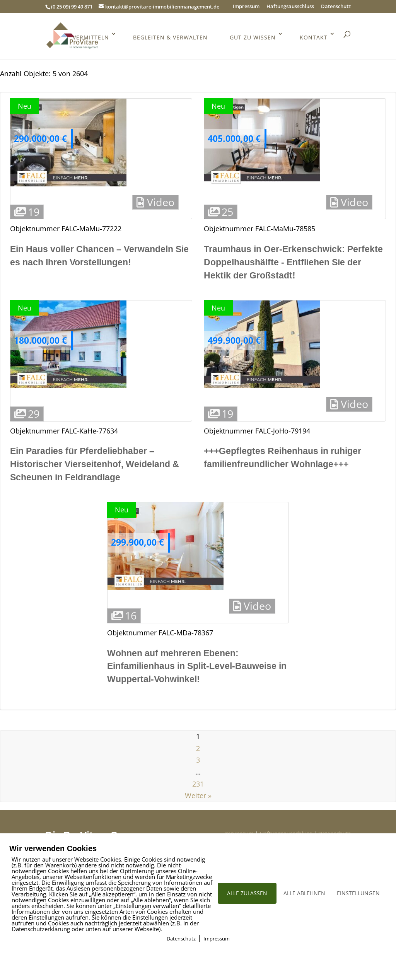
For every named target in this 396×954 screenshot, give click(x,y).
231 (198, 783)
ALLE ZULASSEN (247, 893)
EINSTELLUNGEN (358, 893)
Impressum (246, 7)
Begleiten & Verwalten (170, 37)
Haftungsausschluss (290, 7)
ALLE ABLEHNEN (304, 893)
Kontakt (314, 37)
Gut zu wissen (253, 37)
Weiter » (198, 795)
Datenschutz (336, 7)
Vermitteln (91, 37)
